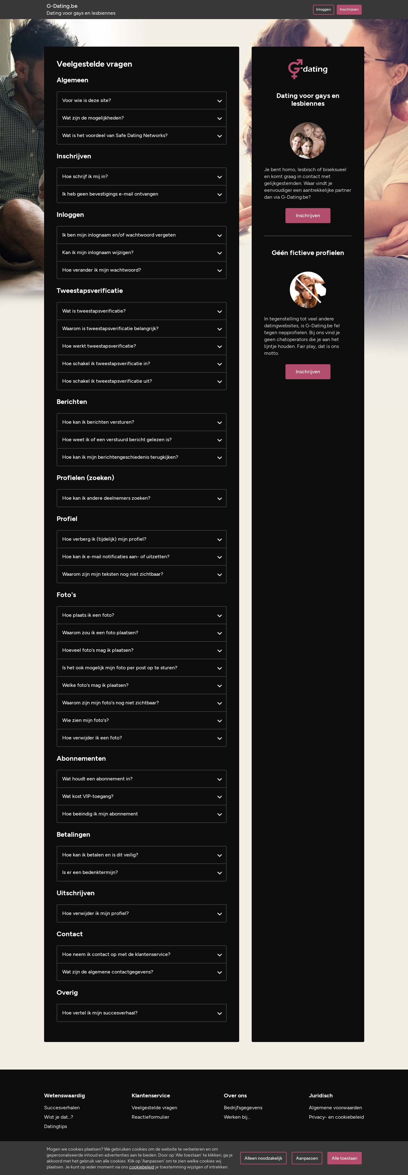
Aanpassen (307, 1158)
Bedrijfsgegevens (243, 1108)
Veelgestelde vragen (154, 1108)
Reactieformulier (150, 1117)
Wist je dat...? (58, 1117)
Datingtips (55, 1126)
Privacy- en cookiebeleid (336, 1117)
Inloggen (323, 9)
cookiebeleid (141, 1167)
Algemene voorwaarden (335, 1108)
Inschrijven (349, 9)
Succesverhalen (62, 1108)
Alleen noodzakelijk (263, 1158)
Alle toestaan (344, 1158)
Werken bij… (237, 1117)
